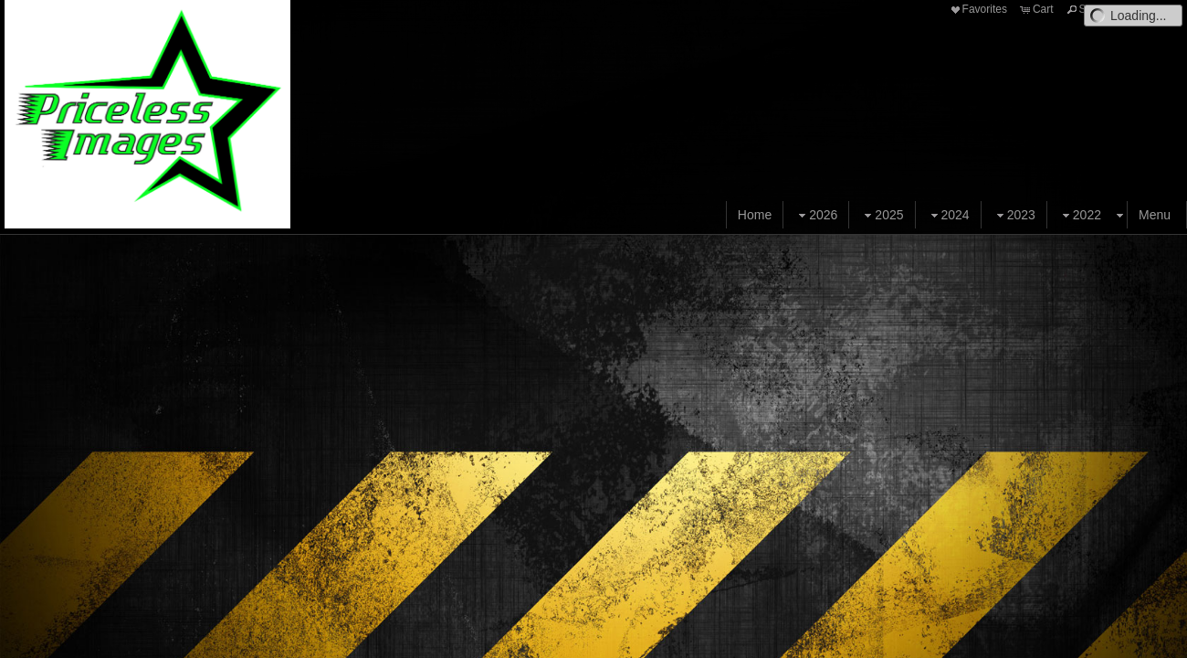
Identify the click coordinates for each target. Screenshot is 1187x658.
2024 (948, 215)
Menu (1155, 214)
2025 (881, 215)
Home (755, 214)
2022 (1079, 215)
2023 (1014, 215)
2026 (815, 215)
